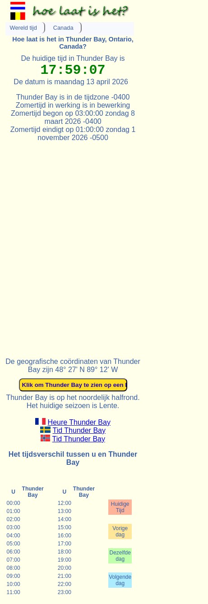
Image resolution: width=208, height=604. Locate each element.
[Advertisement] (104, 246)
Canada (63, 27)
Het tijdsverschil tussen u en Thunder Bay (73, 458)
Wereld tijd (23, 27)
